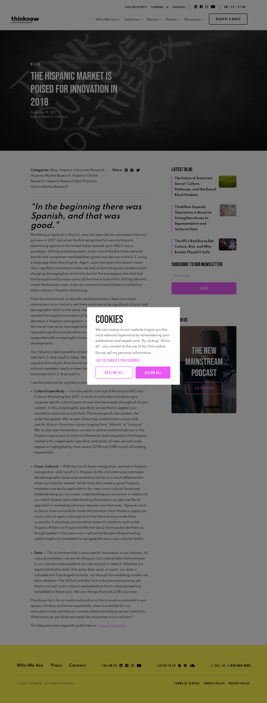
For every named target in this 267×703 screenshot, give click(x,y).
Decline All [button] (114, 372)
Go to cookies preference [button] (118, 360)
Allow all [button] (116, 384)
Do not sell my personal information (123, 353)
